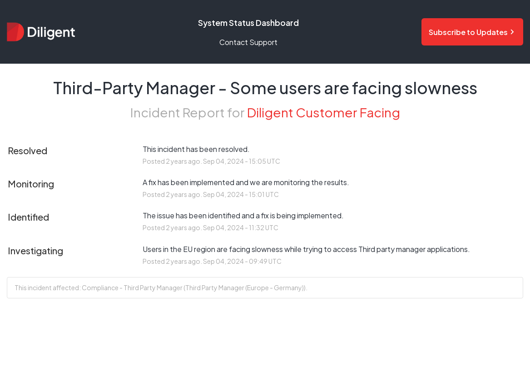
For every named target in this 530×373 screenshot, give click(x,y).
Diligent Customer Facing (323, 112)
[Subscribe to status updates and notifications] (472, 31)
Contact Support (248, 42)
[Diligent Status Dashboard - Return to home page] (41, 31)
